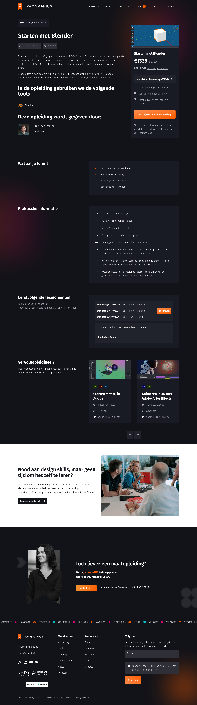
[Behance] (36, 662)
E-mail (130, 653)
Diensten (91, 6)
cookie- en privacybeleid (155, 666)
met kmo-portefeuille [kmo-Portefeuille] (157, 68)
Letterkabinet (65, 660)
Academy (62, 654)
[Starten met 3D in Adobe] (110, 391)
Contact (172, 6)
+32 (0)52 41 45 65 (26, 653)
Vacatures (90, 654)
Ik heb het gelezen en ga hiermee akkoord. (154, 668)
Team (107, 6)
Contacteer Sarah (107, 337)
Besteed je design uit (30, 501)
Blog (130, 6)
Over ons (156, 6)
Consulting (63, 642)
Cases (119, 6)
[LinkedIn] (25, 662)
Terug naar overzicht (33, 22)
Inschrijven (164, 310)
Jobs (142, 6)
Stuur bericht (84, 588)
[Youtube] (31, 662)
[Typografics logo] (35, 6)
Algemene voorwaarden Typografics (55, 698)
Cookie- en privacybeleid (28, 698)
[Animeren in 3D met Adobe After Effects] (158, 391)
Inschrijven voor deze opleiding (155, 114)
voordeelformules (143, 133)
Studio (61, 648)
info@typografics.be (28, 646)
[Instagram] (19, 662)
